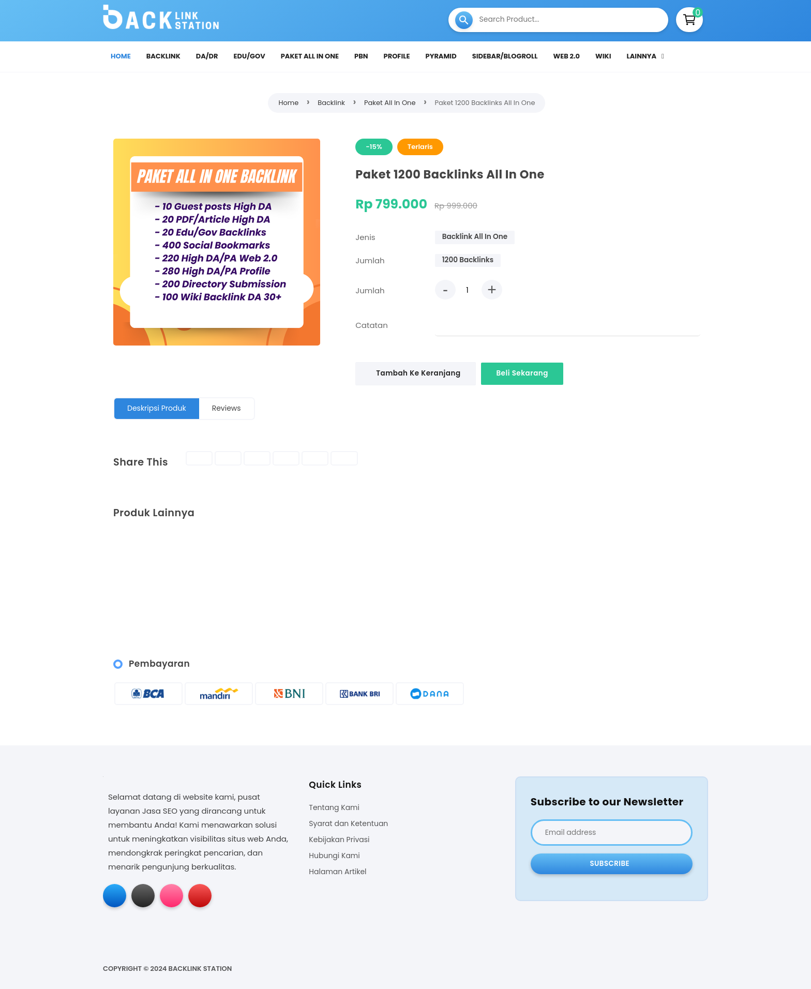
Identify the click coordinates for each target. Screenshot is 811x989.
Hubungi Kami (334, 856)
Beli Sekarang (524, 373)
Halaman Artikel (337, 872)
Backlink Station (200, 968)
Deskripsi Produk (156, 408)
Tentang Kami (334, 808)
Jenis (365, 237)
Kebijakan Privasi (339, 840)
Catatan (371, 325)
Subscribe (609, 863)
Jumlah (369, 260)
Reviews (226, 408)
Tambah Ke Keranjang (419, 373)
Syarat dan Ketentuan (348, 824)
